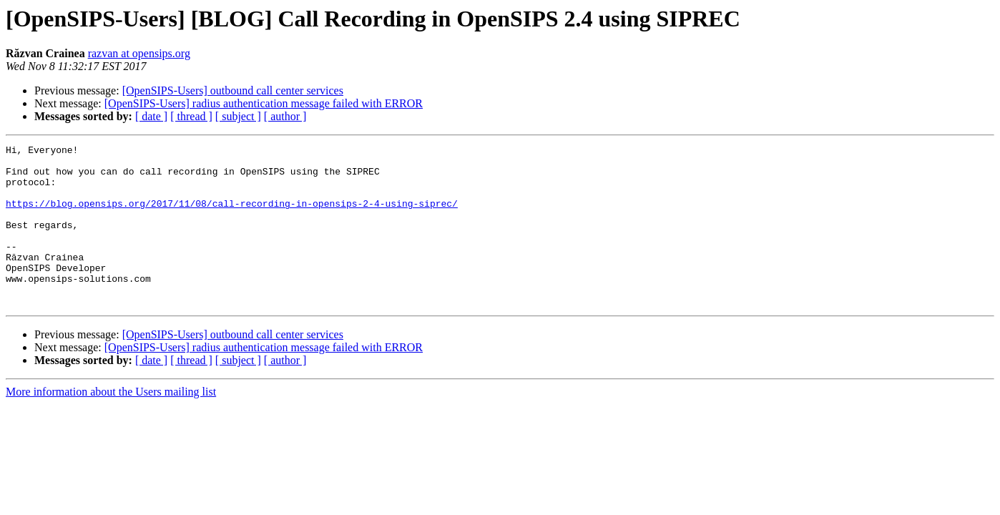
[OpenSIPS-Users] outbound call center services (232, 90)
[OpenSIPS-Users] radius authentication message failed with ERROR (263, 103)
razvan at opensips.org (139, 53)
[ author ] (285, 116)
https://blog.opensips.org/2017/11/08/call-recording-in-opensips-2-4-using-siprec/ (232, 216)
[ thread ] (191, 116)
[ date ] (151, 116)
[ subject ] (238, 116)
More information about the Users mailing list (111, 424)
